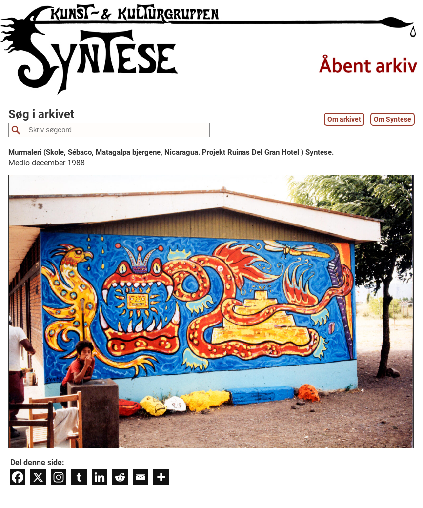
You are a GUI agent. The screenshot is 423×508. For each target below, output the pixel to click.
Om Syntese (392, 119)
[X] (38, 477)
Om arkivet (344, 119)
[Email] (140, 477)
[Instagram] (58, 477)
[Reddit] (120, 477)
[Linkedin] (99, 477)
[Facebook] (17, 477)
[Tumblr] (79, 477)
